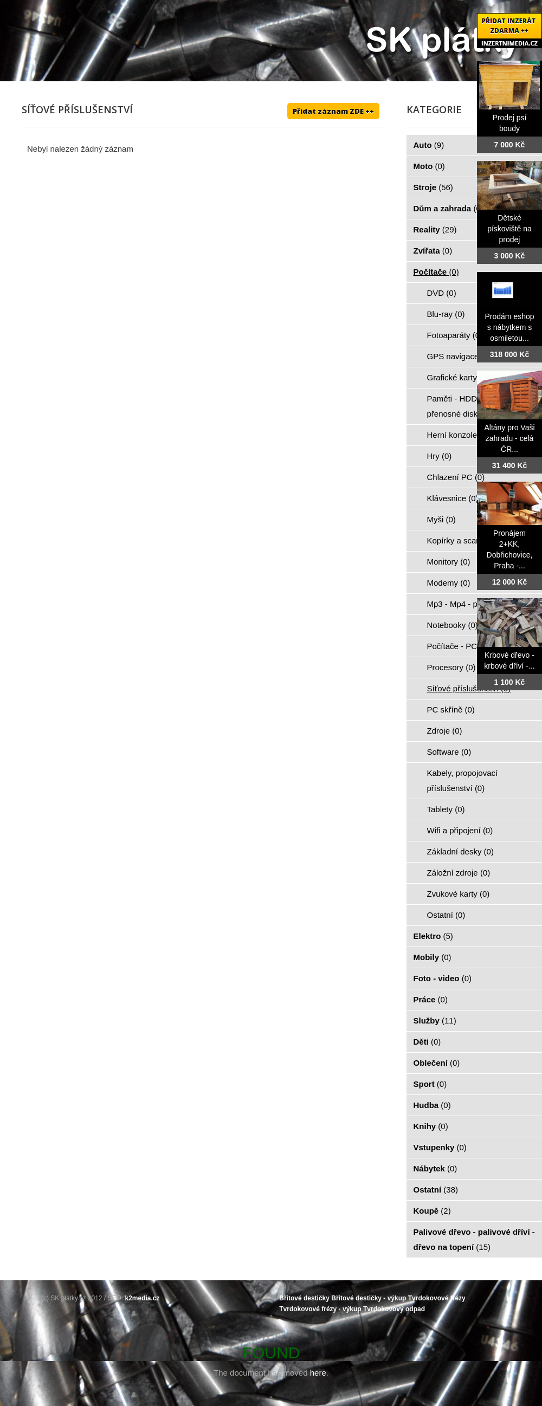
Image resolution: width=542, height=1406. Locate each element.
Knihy (431, 1126)
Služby (435, 1020)
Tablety (446, 809)
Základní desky (460, 851)
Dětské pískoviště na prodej (509, 228)
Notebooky (452, 625)
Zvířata (433, 250)
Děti (427, 1041)
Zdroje (444, 730)
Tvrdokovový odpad (394, 1309)
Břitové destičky (304, 1298)
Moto (429, 166)
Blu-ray (446, 314)
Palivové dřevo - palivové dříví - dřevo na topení (474, 1239)
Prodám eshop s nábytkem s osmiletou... (509, 327)
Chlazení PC (456, 477)
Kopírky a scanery (466, 540)
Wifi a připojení (460, 830)
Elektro (433, 936)
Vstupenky (440, 1147)
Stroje (433, 187)
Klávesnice (453, 498)
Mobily (432, 957)
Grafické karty (458, 377)
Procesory (451, 667)
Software (449, 751)
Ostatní (446, 914)
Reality (435, 229)
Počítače (436, 271)
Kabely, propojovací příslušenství (462, 780)
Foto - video (443, 978)
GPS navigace (459, 356)
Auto (429, 145)
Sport (430, 1083)
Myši (441, 519)
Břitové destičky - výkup (368, 1298)
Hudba (432, 1105)
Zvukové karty (458, 893)
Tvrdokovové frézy (437, 1298)
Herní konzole (458, 434)
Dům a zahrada (448, 208)
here (318, 1372)
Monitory (448, 561)
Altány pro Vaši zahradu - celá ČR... (509, 438)
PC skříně (451, 709)
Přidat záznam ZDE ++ (333, 111)
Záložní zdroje (459, 872)
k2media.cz (142, 1298)
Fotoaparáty (455, 335)
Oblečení (437, 1062)
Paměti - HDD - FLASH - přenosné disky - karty (473, 406)
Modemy (448, 582)
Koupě (432, 1210)
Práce (431, 999)
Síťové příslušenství (469, 688)
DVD (441, 292)
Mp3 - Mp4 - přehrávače (476, 603)
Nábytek (435, 1168)
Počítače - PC (458, 646)
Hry (439, 456)
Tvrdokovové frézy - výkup (320, 1309)
